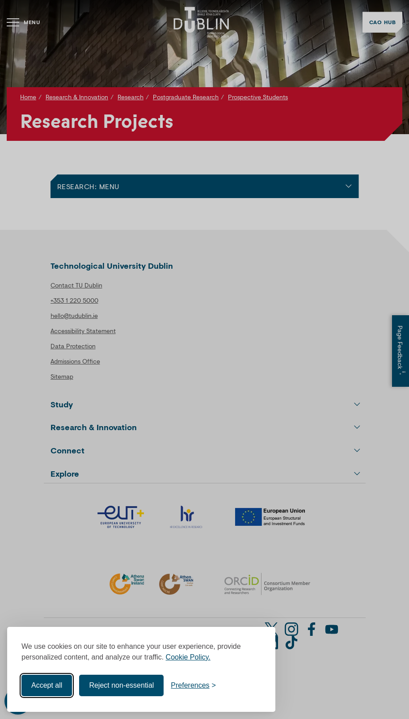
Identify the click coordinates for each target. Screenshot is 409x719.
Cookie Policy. (188, 657)
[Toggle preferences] (193, 685)
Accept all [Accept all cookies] (46, 685)
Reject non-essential (121, 685)
